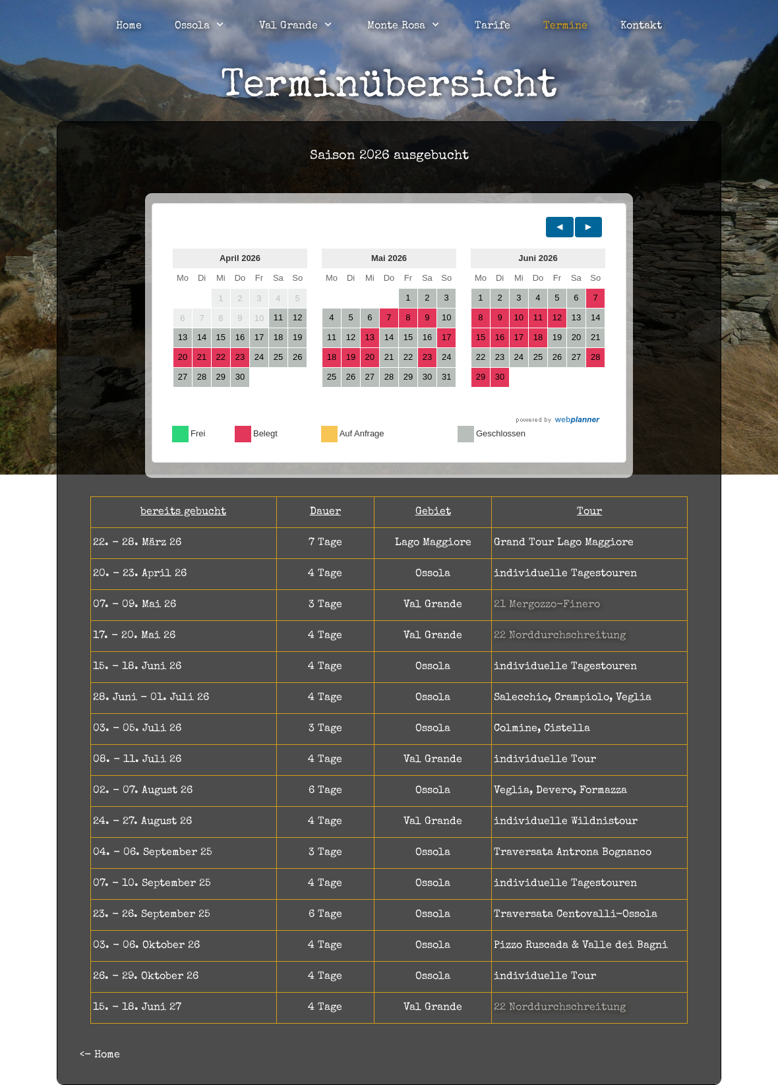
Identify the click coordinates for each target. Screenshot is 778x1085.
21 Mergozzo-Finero (547, 605)
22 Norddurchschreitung (560, 636)
